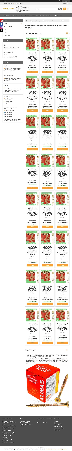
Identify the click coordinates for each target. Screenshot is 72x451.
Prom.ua (42, 447)
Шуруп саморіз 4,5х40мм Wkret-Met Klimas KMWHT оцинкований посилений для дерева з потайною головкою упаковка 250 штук (47, 95)
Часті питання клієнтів (42, 422)
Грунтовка (5, 437)
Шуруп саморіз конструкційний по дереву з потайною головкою (44, 20)
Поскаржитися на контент (51, 449)
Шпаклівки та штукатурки (8, 442)
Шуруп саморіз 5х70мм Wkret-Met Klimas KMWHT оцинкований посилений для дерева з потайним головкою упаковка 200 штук (47, 250)
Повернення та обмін (38, 15)
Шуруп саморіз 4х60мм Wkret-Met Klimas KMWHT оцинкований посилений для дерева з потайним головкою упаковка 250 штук (47, 134)
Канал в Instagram (58, 426)
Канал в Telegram (58, 422)
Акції (61, 15)
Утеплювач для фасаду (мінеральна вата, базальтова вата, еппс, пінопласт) (9, 423)
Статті (5, 29)
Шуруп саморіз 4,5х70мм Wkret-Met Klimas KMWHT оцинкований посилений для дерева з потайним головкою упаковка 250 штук (62, 172)
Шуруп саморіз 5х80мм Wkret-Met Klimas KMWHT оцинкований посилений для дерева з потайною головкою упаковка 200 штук (62, 250)
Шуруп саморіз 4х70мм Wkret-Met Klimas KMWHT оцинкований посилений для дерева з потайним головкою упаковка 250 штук (62, 134)
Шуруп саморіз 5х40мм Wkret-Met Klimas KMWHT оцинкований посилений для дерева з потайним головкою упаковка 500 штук (47, 211)
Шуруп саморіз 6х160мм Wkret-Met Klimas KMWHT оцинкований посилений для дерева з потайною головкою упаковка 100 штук (47, 327)
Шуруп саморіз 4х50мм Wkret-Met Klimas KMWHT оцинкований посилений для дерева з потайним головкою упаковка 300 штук (32, 134)
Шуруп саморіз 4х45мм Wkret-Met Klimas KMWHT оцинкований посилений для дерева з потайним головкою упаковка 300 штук (62, 95)
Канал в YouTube (58, 424)
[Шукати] (60, 9)
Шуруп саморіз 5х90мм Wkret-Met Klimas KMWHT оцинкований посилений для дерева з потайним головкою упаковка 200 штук (32, 289)
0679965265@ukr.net (9, 110)
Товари (13, 15)
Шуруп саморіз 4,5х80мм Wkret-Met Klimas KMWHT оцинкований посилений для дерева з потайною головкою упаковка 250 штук (32, 211)
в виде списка (68, 33)
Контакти (48, 15)
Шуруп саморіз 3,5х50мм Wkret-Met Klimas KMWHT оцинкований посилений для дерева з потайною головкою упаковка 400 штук (32, 95)
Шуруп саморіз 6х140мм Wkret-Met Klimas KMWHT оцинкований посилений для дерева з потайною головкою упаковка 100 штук (32, 327)
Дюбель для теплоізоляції (8, 432)
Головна (6, 15)
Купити (32, 71)
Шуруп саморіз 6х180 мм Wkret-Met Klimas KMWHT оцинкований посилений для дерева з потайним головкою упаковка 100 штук (62, 327)
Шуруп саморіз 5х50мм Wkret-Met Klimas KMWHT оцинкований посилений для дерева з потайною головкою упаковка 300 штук (62, 211)
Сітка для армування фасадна (9, 433)
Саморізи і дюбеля (7, 435)
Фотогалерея (7, 35)
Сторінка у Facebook (59, 428)
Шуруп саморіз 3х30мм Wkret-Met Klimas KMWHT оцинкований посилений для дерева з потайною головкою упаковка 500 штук (32, 56)
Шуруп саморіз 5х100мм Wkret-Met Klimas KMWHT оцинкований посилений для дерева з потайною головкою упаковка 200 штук (47, 289)
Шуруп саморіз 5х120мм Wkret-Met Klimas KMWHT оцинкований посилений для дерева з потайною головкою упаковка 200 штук (62, 289)
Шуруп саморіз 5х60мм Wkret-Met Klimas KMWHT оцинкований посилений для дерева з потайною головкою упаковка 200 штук (32, 250)
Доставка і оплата (24, 15)
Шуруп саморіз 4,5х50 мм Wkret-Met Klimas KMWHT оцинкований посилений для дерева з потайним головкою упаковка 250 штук (32, 172)
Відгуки (56, 15)
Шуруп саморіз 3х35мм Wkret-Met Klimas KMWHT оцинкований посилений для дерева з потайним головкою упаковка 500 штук (47, 56)
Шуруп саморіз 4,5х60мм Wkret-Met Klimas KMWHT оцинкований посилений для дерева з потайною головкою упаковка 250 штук (47, 172)
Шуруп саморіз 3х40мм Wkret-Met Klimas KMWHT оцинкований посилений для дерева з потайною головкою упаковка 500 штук (62, 56)
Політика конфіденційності (61, 449)
